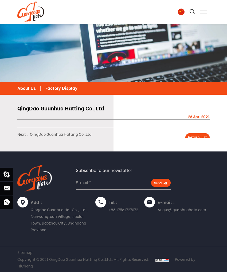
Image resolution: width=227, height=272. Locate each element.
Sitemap (25, 252)
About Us (26, 88)
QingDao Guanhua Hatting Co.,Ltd (61, 134)
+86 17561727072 (123, 209)
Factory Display (61, 88)
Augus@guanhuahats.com (182, 209)
